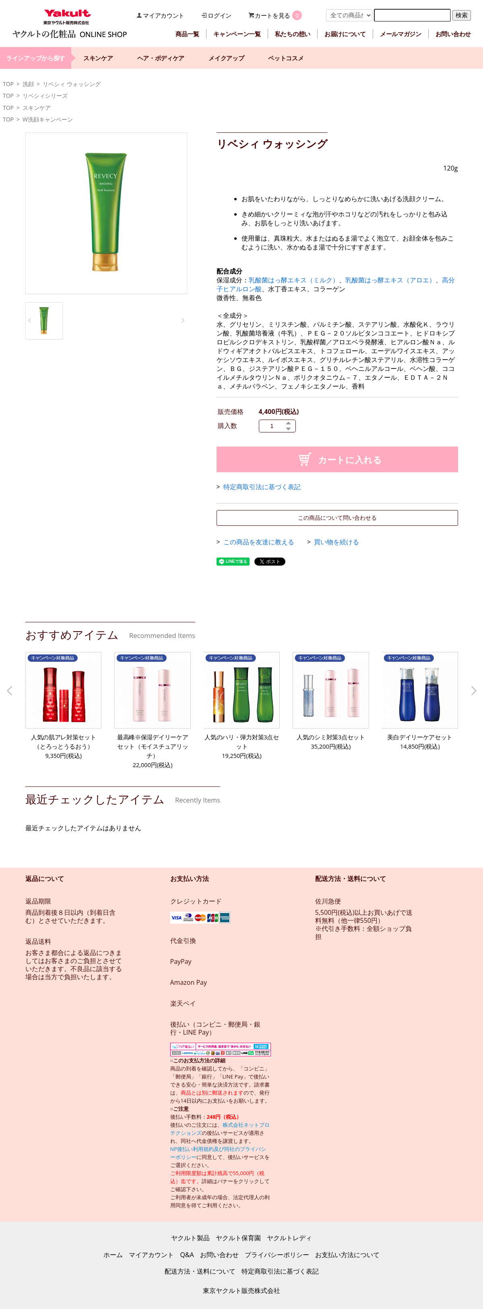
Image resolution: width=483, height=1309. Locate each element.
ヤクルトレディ (289, 1237)
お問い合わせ (453, 34)
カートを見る (272, 15)
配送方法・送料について (200, 1271)
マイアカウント (163, 15)
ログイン (219, 15)
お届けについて (345, 34)
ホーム (113, 1254)
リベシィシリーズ (45, 95)
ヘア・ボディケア (161, 58)
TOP (8, 84)
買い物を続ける (336, 541)
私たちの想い (292, 34)
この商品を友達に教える (258, 541)
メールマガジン (400, 34)
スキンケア (98, 58)
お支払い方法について (347, 1254)
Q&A (187, 1254)
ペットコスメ (285, 58)
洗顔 (28, 84)
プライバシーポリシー (277, 1254)
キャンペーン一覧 (237, 34)
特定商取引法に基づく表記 (262, 486)
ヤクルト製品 (190, 1237)
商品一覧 (187, 34)
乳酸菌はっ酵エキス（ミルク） (294, 280)
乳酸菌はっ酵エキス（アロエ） (390, 280)
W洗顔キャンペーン (48, 119)
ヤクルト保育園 (238, 1237)
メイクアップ (226, 58)
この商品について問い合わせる (337, 517)
